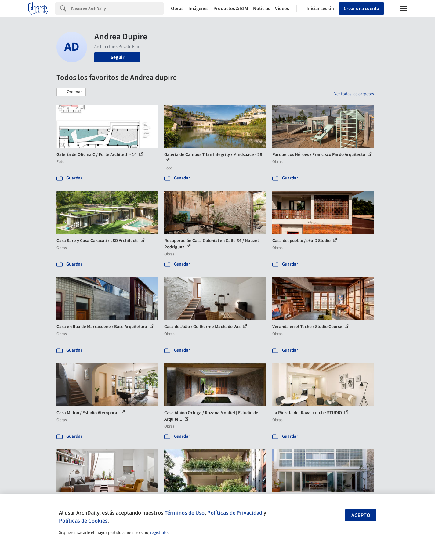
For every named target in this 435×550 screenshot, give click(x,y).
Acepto (360, 515)
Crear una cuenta (361, 8)
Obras (177, 8)
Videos (282, 8)
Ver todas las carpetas (354, 94)
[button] (71, 92)
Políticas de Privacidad (234, 513)
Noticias (261, 8)
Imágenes (198, 8)
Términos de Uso (185, 513)
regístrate (159, 533)
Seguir (117, 57)
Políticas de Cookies (83, 521)
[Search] (117, 8)
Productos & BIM (230, 8)
